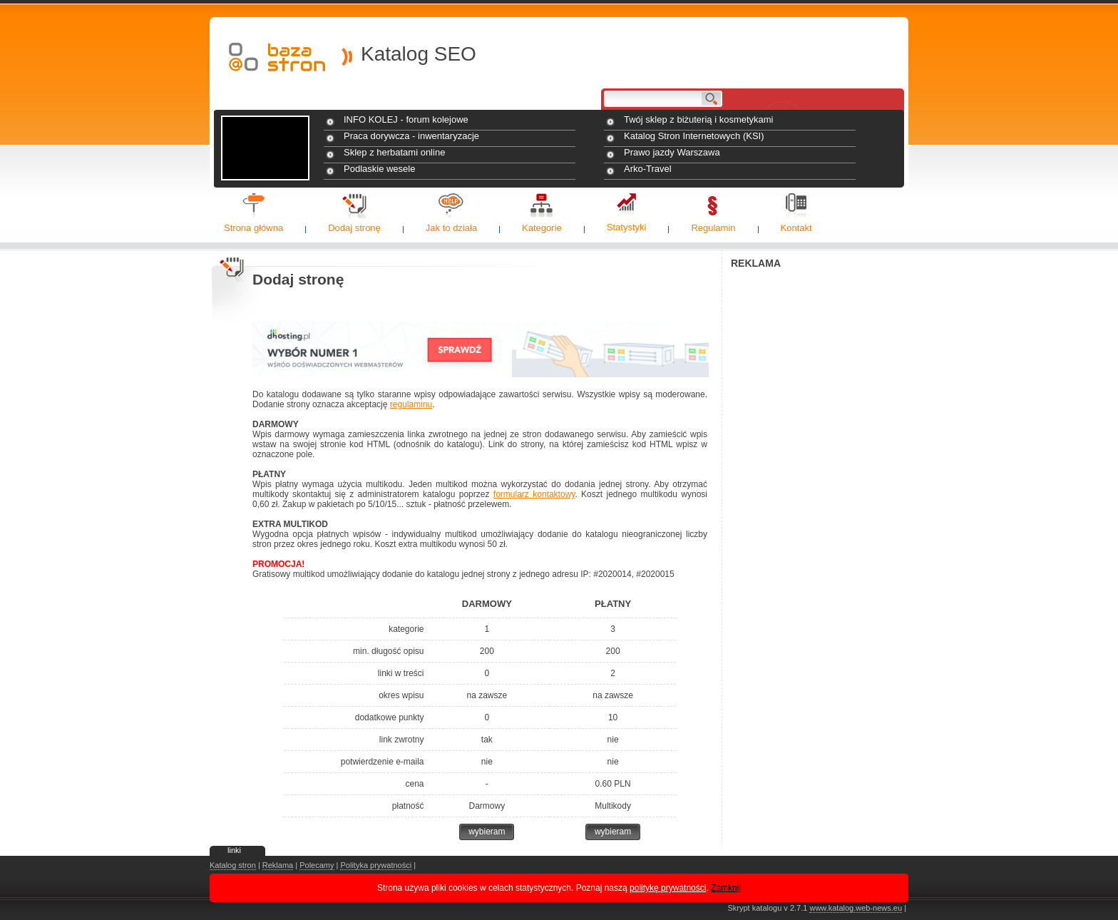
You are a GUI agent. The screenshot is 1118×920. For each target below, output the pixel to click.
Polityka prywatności (375, 865)
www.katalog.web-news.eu (855, 908)
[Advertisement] (819, 489)
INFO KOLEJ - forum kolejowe (406, 119)
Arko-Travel (648, 168)
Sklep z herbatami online (394, 152)
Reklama (277, 865)
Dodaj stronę (354, 228)
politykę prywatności (668, 888)
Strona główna (253, 228)
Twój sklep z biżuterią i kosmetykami (699, 119)
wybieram (486, 832)
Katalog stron (233, 865)
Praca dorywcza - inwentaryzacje (411, 136)
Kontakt (796, 228)
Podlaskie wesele (379, 168)
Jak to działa (451, 228)
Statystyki (627, 227)
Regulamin (713, 228)
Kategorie (542, 228)
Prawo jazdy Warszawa (672, 152)
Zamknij (726, 888)
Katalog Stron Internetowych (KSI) (694, 136)
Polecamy (316, 865)
